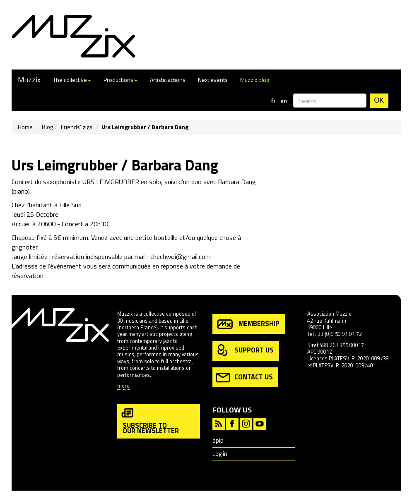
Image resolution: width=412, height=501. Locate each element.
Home (25, 126)
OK (379, 100)
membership (247, 324)
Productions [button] (120, 79)
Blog (47, 126)
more (123, 386)
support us (245, 350)
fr (273, 100)
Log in (219, 453)
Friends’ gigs (76, 126)
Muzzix (29, 79)
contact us (244, 377)
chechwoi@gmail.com (180, 256)
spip (218, 440)
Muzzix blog (254, 79)
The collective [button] (72, 79)
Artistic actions (168, 79)
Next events (213, 79)
